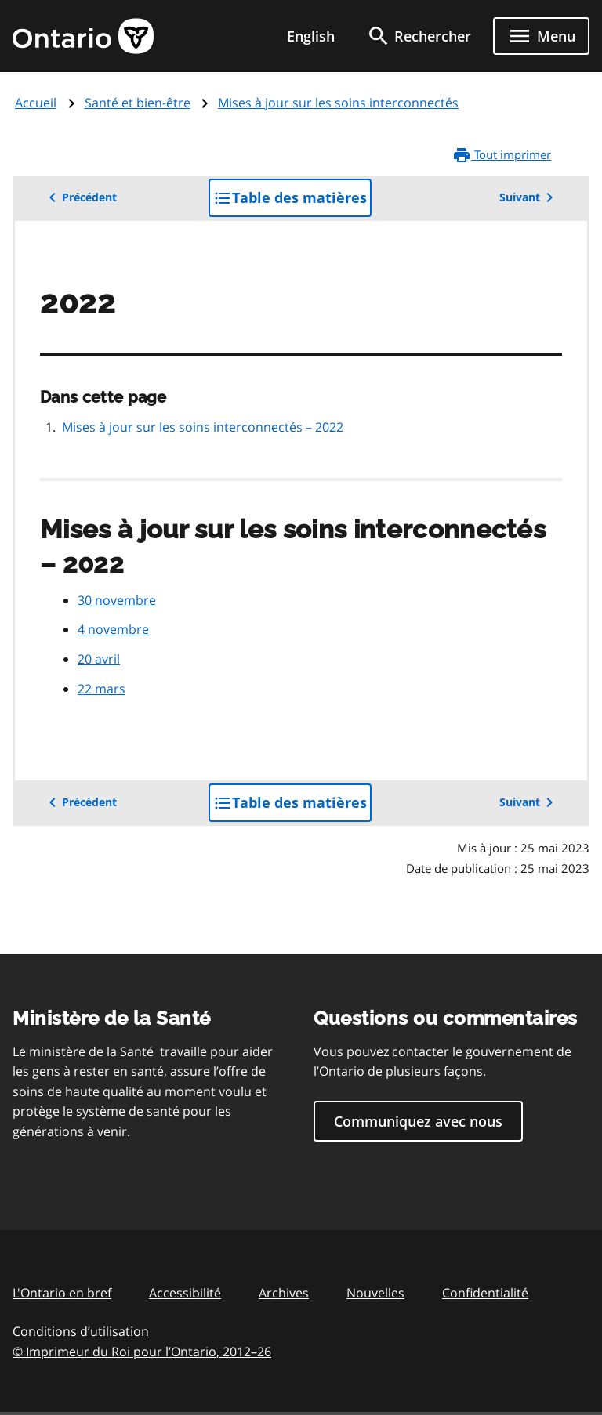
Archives (284, 1292)
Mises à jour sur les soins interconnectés (338, 102)
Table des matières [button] (292, 201)
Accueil (35, 102)
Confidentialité (485, 1292)
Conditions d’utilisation (81, 1331)
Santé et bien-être (137, 102)
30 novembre (117, 600)
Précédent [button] (80, 197)
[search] (419, 36)
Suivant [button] (529, 197)
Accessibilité (185, 1292)
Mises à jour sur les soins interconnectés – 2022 (202, 427)
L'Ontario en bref (62, 1292)
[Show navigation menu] (541, 36)
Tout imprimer (501, 155)
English (311, 36)
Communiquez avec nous (418, 1121)
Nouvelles (375, 1292)
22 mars (101, 688)
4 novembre (113, 629)
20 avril (99, 659)
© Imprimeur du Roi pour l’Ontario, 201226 (142, 1351)
